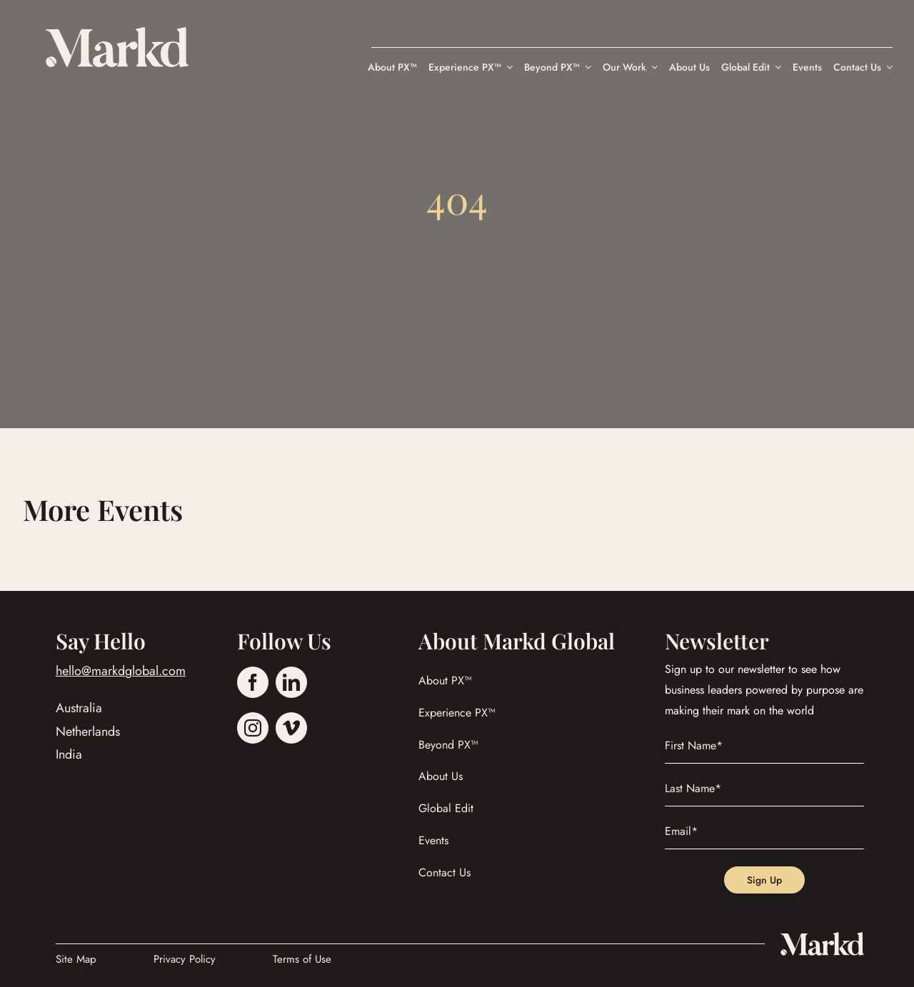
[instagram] (252, 728)
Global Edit (445, 808)
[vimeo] (291, 728)
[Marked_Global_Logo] (822, 937)
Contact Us (444, 872)
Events (433, 840)
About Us (440, 776)
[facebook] (252, 682)
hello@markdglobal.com (121, 671)
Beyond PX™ (448, 745)
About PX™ (445, 680)
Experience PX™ (457, 712)
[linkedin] (291, 682)
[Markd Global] (117, 33)
